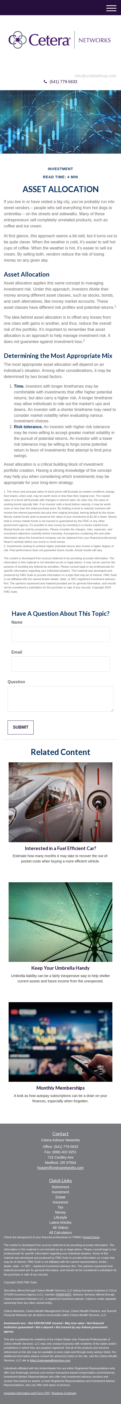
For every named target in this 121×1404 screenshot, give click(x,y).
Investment (60, 1192)
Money (60, 1212)
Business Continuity (64, 1393)
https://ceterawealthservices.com (50, 1360)
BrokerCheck (92, 1237)
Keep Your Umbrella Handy (60, 968)
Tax (60, 1207)
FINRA (60, 1294)
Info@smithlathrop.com (95, 76)
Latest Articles (60, 1222)
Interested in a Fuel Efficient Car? (60, 848)
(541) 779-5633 (60, 82)
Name (17, 622)
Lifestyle (60, 1217)
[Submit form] (21, 727)
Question (16, 682)
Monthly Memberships (60, 1088)
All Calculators (60, 1233)
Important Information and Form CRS (27, 1393)
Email (16, 652)
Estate (60, 1197)
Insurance (60, 1202)
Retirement (60, 1187)
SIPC (68, 1294)
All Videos (60, 1228)
